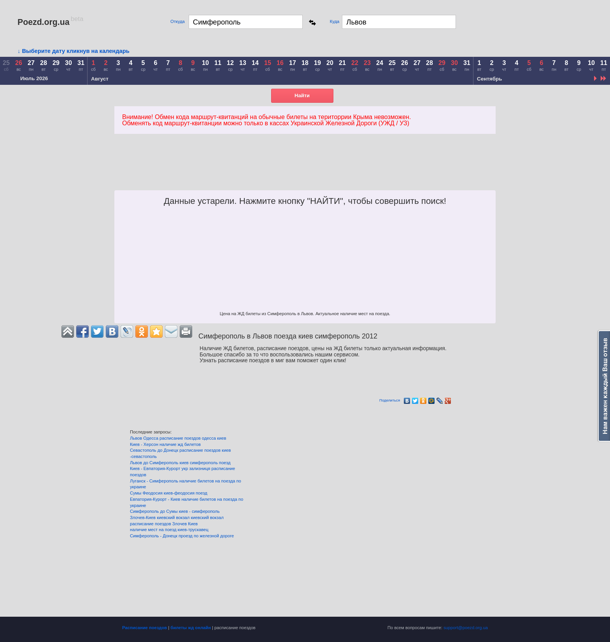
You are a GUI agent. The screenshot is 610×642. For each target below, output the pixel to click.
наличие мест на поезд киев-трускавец (169, 529)
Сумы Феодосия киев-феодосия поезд (168, 493)
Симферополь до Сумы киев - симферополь (175, 511)
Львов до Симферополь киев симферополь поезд (180, 462)
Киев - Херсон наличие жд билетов (165, 444)
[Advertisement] (370, 170)
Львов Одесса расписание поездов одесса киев (178, 438)
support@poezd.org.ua (465, 627)
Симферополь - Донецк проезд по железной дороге (182, 535)
